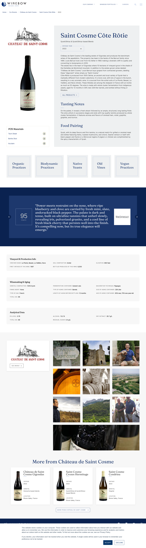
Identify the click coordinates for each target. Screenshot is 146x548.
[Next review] (137, 217)
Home (4, 12)
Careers (125, 4)
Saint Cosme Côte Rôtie (47, 12)
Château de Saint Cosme (28, 12)
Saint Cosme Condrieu (116, 473)
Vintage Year (67, 46)
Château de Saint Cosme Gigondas (33, 473)
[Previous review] (9, 217)
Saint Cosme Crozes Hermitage (77, 473)
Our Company (88, 4)
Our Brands (13, 12)
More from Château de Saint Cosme (71, 510)
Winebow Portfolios (108, 4)
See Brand (17, 366)
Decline (119, 543)
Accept (108, 543)
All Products (69, 95)
